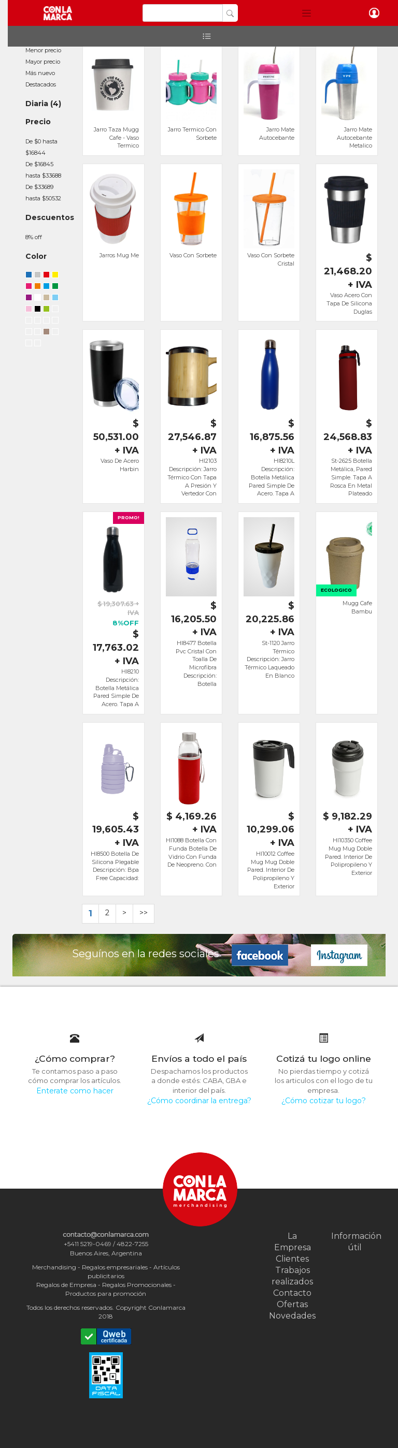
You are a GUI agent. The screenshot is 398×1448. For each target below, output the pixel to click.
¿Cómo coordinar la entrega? (199, 1100)
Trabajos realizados (292, 1275)
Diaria (36, 103)
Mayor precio (42, 61)
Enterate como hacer (74, 1090)
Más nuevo (40, 73)
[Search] (183, 13)
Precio (38, 121)
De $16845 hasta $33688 (43, 169)
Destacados (40, 84)
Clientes (292, 1259)
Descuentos (49, 217)
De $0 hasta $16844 (41, 147)
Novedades (292, 1316)
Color (36, 256)
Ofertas (292, 1304)
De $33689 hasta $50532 (43, 192)
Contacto (292, 1293)
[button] (306, 13)
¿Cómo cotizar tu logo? (323, 1100)
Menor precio (43, 50)
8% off (33, 237)
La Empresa (292, 1241)
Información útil (354, 1241)
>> (143, 912)
